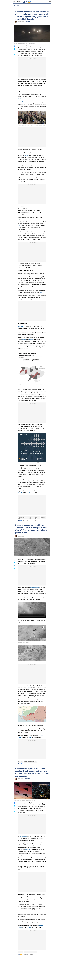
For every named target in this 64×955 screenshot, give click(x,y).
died (39, 868)
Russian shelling (36, 518)
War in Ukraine (16, 8)
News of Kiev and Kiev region (21, 518)
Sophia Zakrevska (21, 535)
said (41, 292)
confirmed (27, 849)
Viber (30, 493)
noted (19, 225)
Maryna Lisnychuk (21, 21)
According (20, 101)
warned (32, 221)
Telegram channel (34, 587)
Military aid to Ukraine (43, 8)
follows (31, 339)
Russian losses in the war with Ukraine (30, 761)
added (32, 219)
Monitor (24, 339)
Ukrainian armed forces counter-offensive (29, 8)
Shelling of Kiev (43, 518)
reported (20, 98)
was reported (23, 836)
